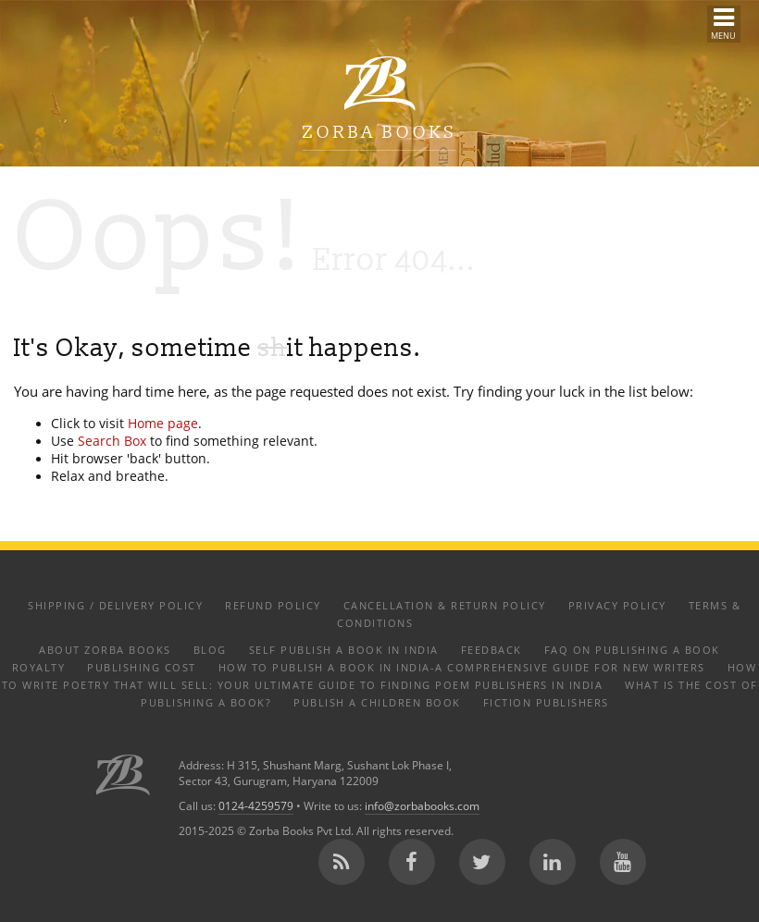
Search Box (112, 441)
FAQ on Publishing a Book (632, 650)
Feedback (491, 650)
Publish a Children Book (377, 702)
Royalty (39, 667)
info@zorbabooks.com (422, 806)
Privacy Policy (617, 605)
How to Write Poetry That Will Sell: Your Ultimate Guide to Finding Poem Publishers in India (379, 676)
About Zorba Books (105, 650)
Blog (210, 650)
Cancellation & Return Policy (444, 605)
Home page (163, 423)
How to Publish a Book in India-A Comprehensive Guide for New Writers (461, 667)
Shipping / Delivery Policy (115, 605)
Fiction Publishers (546, 702)
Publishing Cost (141, 667)
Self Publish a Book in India (344, 650)
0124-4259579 (255, 806)
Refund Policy (273, 605)
